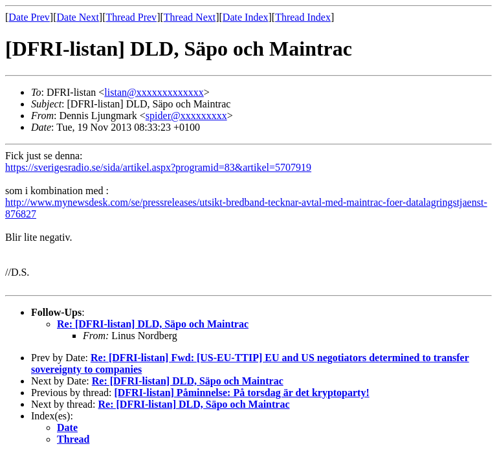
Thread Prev (131, 17)
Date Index (246, 17)
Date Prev (29, 17)
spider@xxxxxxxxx (186, 115)
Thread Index (303, 17)
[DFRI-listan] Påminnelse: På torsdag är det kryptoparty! (241, 392)
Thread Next (189, 17)
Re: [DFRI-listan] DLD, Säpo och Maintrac (152, 323)
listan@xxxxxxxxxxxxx (153, 92)
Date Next (78, 17)
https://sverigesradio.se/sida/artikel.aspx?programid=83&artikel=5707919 (158, 167)
